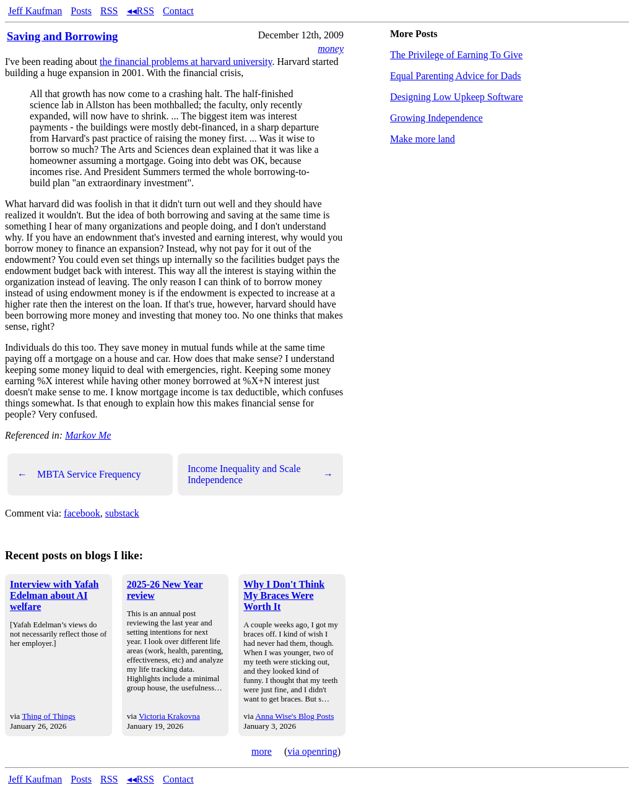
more (261, 751)
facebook (82, 513)
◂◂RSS (140, 11)
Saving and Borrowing (62, 36)
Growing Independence (436, 118)
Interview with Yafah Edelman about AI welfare (54, 595)
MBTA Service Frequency (79, 474)
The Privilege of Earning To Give (456, 54)
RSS (109, 11)
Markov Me (88, 435)
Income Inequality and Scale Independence (260, 474)
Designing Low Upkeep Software (456, 97)
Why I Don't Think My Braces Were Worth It (283, 595)
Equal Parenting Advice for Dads (455, 76)
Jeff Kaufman (35, 11)
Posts (81, 11)
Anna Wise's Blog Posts (294, 716)
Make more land (422, 139)
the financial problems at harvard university (186, 61)
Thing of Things (48, 716)
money (331, 48)
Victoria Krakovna (169, 716)
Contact (178, 11)
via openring (312, 751)
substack (122, 513)
